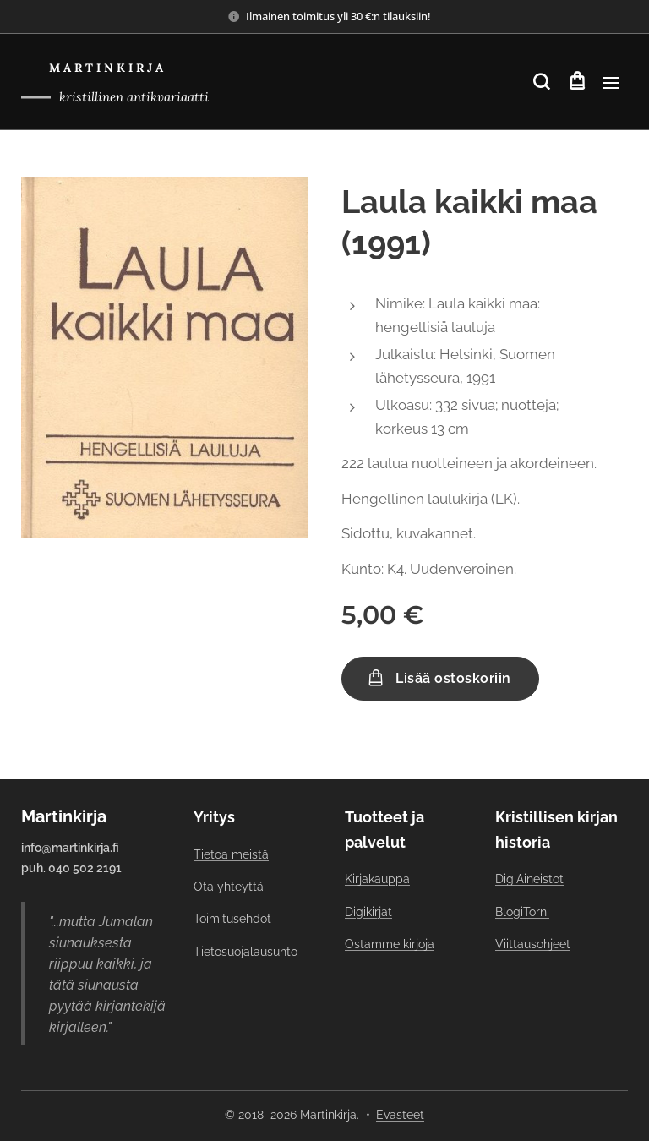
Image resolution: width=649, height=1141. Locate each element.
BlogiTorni (522, 912)
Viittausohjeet (532, 944)
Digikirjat (368, 912)
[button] (541, 82)
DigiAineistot (529, 879)
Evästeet (400, 1115)
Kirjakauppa (377, 879)
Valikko (611, 83)
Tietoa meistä (231, 854)
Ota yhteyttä (229, 886)
